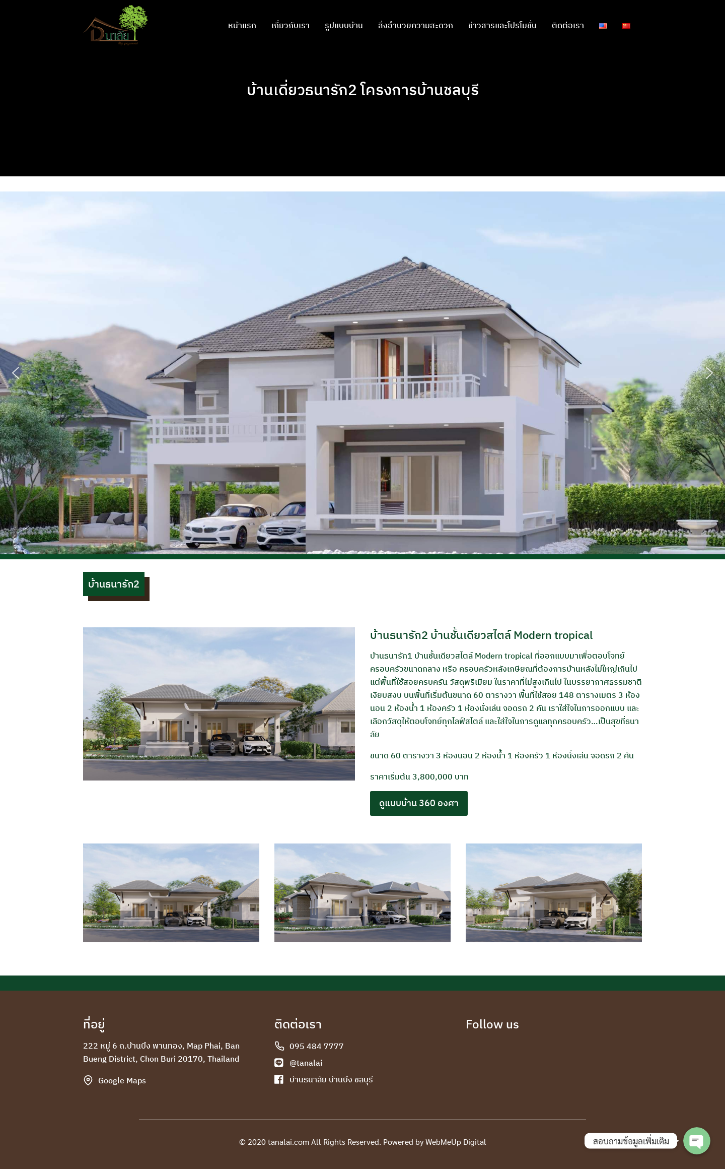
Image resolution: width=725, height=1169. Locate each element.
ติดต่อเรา (568, 25)
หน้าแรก (242, 25)
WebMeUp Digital (455, 1141)
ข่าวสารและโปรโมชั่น (502, 25)
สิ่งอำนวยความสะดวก (415, 25)
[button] (16, 373)
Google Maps (122, 1080)
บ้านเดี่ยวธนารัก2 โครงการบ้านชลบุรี (362, 89)
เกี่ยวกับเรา (290, 25)
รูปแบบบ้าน (344, 25)
